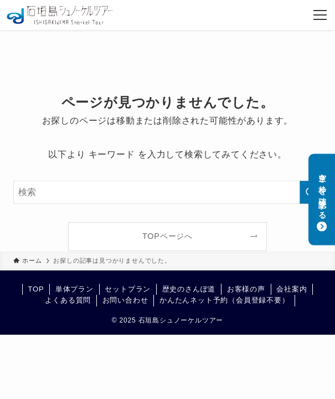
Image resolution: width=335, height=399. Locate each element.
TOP (36, 289)
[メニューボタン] (320, 15)
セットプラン (128, 289)
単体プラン (74, 289)
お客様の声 (246, 289)
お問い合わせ (125, 300)
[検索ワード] (167, 192)
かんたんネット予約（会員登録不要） (224, 300)
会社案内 (291, 289)
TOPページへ (167, 236)
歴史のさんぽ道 (189, 289)
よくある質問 (68, 300)
